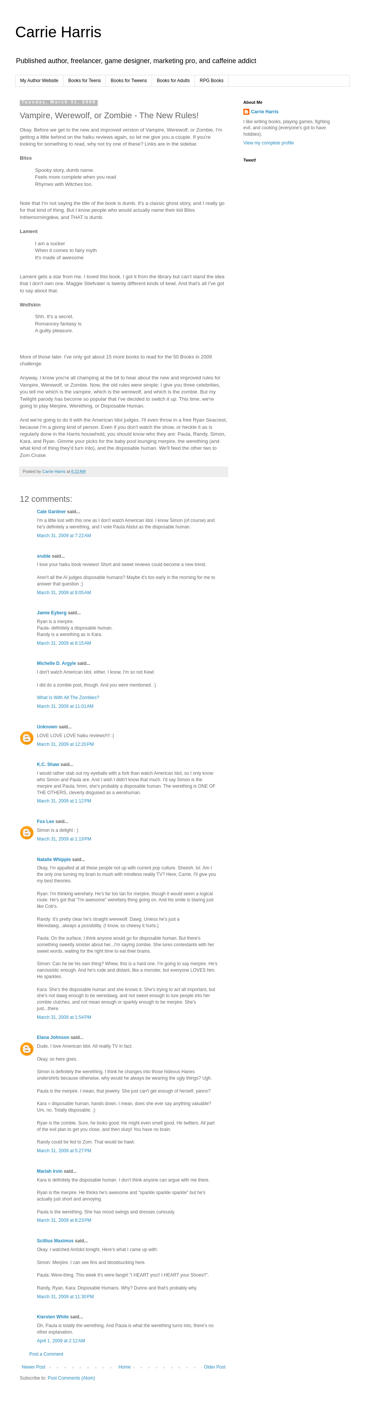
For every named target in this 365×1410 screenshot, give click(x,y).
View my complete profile (268, 143)
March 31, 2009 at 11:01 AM (65, 706)
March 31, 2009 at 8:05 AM (64, 592)
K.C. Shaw (48, 764)
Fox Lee (45, 821)
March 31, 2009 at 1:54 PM (64, 1017)
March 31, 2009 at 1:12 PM (64, 801)
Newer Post (33, 1367)
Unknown (47, 727)
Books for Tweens (129, 80)
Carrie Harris (58, 32)
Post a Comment (46, 1354)
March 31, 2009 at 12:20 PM (65, 744)
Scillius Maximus (55, 1240)
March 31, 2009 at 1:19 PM (64, 839)
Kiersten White (53, 1317)
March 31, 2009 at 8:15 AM (64, 643)
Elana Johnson (53, 1037)
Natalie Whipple (54, 859)
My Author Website (39, 80)
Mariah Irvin (49, 1171)
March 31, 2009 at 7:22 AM (64, 535)
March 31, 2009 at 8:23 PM (64, 1220)
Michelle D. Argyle (56, 663)
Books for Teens (84, 80)
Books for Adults (173, 80)
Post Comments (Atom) (71, 1378)
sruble (44, 556)
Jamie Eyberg (52, 612)
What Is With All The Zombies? (68, 697)
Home (125, 1367)
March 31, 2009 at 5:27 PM (64, 1150)
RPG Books (212, 80)
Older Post (214, 1367)
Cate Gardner (51, 511)
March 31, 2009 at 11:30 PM (65, 1296)
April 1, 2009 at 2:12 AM (61, 1340)
